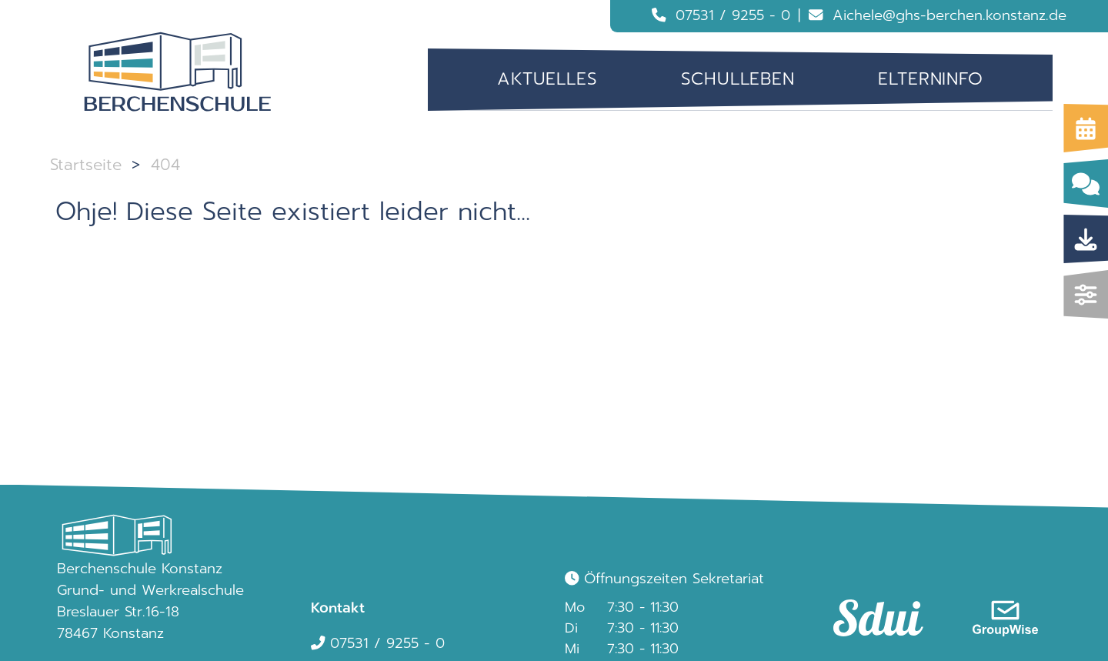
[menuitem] (547, 79)
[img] (1086, 294)
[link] (871, 603)
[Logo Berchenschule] (178, 72)
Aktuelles (547, 78)
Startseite (86, 165)
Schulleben (738, 78)
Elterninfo (930, 78)
